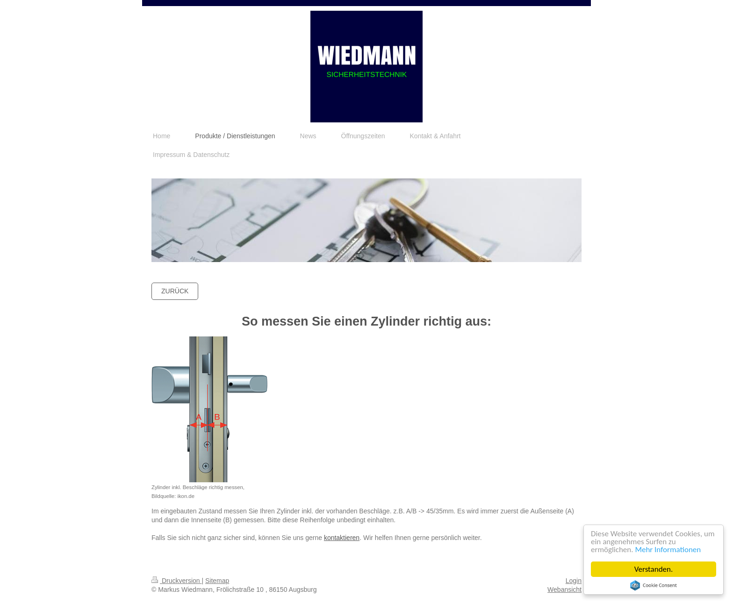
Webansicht (564, 589)
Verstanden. (653, 569)
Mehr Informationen (668, 549)
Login (574, 580)
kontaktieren (341, 537)
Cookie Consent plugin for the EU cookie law (653, 585)
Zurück (174, 291)
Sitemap (217, 580)
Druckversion (176, 580)
